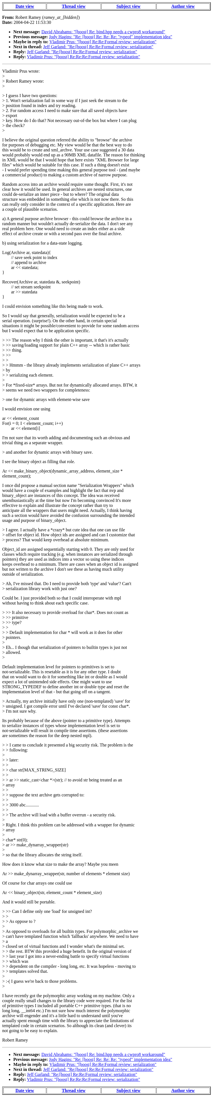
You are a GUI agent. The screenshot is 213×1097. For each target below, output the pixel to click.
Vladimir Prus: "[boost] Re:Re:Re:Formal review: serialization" (83, 56)
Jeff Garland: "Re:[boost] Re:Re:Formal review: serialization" (98, 46)
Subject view (128, 6)
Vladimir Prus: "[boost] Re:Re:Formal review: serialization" (102, 41)
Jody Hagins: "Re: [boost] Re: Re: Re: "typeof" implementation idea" (110, 36)
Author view (183, 6)
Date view (25, 6)
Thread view (73, 6)
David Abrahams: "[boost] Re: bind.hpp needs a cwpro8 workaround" (103, 31)
